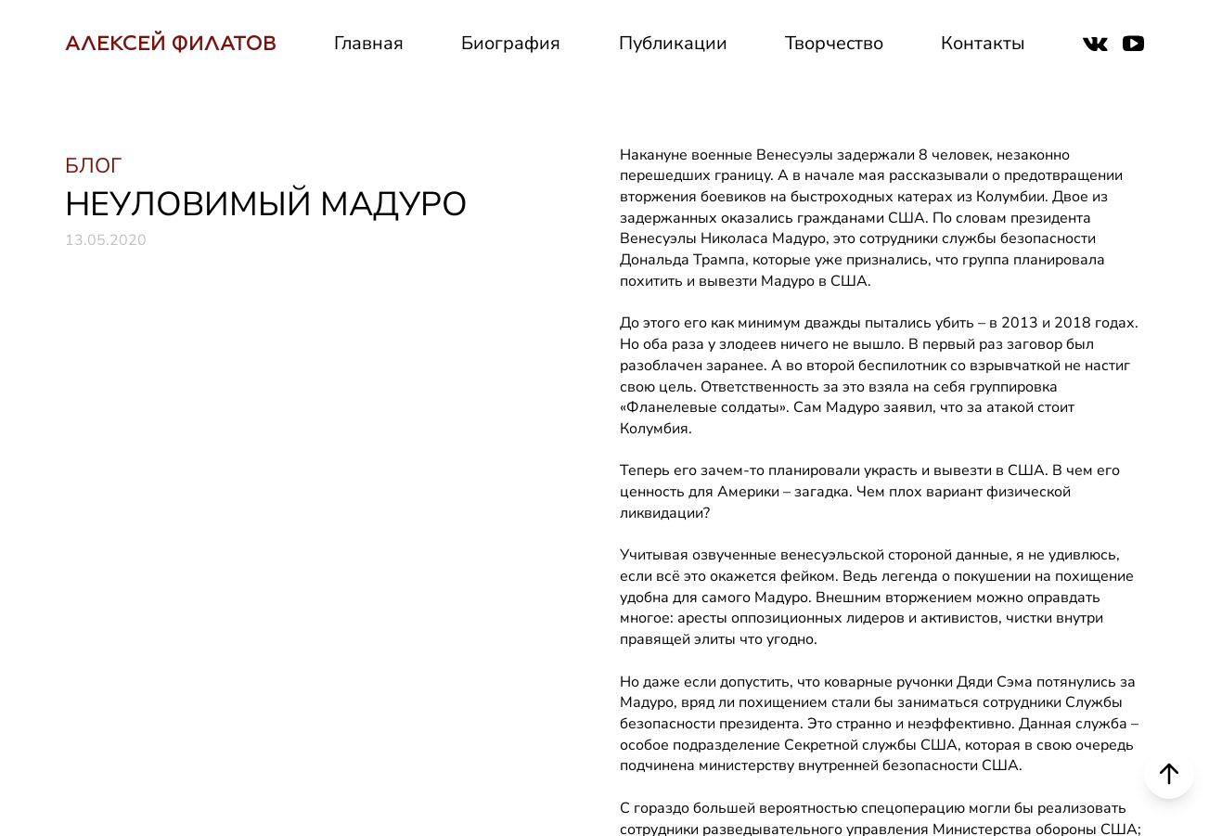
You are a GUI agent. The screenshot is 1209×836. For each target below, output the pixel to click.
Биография (510, 43)
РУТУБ (95, 391)
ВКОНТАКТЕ (121, 258)
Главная (369, 43)
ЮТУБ (93, 347)
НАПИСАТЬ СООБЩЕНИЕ (182, 480)
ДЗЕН (91, 436)
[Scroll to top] (1169, 775)
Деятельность (659, 302)
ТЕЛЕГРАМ (116, 302)
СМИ (619, 346)
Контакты (983, 43)
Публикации (673, 43)
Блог (958, 257)
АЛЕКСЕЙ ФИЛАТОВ (171, 43)
